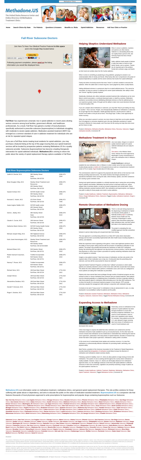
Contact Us (103, 457)
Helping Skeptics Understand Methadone (102, 43)
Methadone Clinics (110, 129)
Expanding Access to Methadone (98, 302)
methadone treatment (123, 196)
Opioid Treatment (84, 372)
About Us (96, 457)
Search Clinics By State (22, 27)
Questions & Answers (53, 27)
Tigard (94, 169)
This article (114, 151)
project (123, 214)
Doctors (11, 419)
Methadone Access (107, 372)
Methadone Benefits (98, 129)
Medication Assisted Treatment (94, 294)
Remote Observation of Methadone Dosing (103, 204)
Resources (100, 27)
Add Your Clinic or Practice (117, 27)
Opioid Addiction (87, 27)
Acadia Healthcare (90, 194)
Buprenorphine (113, 194)
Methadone (88, 129)
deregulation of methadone (99, 351)
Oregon (132, 196)
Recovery (119, 129)
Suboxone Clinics (97, 296)
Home (8, 27)
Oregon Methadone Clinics (91, 196)
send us (40, 62)
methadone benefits (85, 131)
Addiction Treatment (102, 194)
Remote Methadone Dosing (116, 296)
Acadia (114, 196)
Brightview (112, 370)
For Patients (38, 27)
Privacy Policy (88, 457)
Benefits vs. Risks (71, 27)
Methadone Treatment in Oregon (97, 137)
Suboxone (126, 129)
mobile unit (97, 167)
